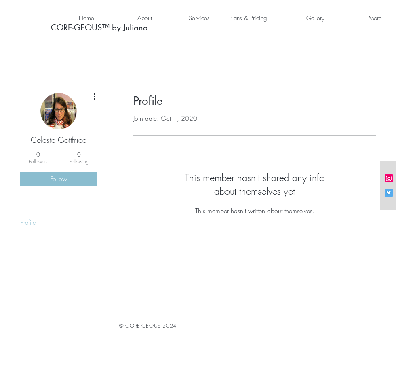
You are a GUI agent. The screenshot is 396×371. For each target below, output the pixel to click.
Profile (28, 222)
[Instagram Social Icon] (389, 178)
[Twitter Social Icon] (389, 193)
